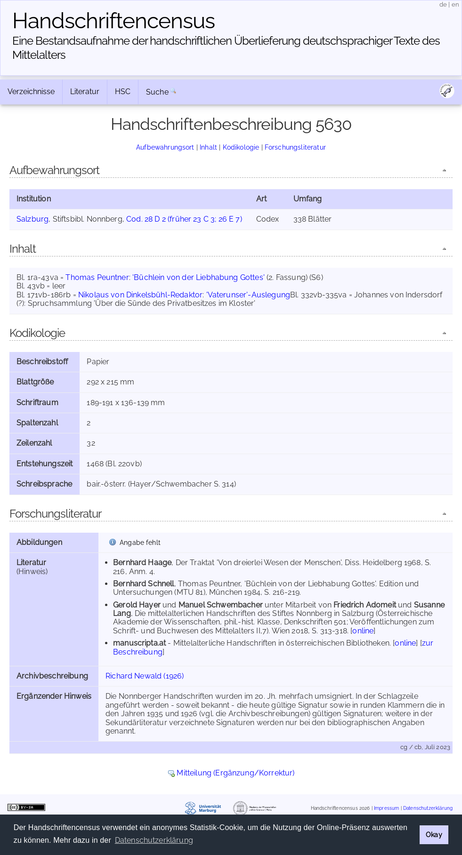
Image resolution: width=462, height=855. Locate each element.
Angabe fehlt (140, 542)
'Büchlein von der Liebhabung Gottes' (198, 277)
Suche (157, 92)
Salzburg (32, 219)
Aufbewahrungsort (165, 147)
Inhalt (208, 147)
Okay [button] (434, 835)
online (362, 630)
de (443, 4)
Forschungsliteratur (295, 147)
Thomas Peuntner (97, 277)
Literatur (84, 91)
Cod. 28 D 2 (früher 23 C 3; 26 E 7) (184, 219)
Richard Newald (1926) (144, 675)
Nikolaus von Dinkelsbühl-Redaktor (140, 294)
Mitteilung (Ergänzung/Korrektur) (235, 772)
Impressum (386, 808)
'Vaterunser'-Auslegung (248, 294)
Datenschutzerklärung (428, 808)
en (455, 4)
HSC (122, 91)
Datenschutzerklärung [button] (154, 840)
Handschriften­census (113, 20)
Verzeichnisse (31, 91)
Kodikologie (241, 147)
